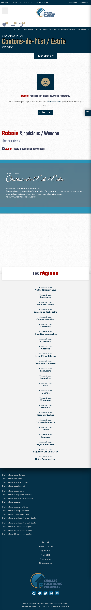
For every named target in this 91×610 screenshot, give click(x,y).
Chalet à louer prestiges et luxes (15, 514)
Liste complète (10, 141)
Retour (45, 112)
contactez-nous (54, 101)
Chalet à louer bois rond (12, 479)
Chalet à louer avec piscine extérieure (17, 498)
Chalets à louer (45, 289)
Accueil (17, 29)
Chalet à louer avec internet (13, 486)
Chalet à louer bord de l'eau (13, 475)
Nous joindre (53, 606)
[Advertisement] (45, 239)
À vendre (45, 554)
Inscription (73, 3)
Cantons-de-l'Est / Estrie (69, 29)
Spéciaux (45, 550)
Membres (84, 3)
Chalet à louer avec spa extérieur (15, 511)
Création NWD (64, 606)
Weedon (85, 29)
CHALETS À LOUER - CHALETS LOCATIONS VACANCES (24, 3)
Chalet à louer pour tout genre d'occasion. (39, 29)
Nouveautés (45, 563)
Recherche (46, 55)
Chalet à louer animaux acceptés (15, 482)
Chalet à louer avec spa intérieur (15, 507)
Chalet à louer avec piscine (13, 491)
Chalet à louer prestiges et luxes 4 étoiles (19, 518)
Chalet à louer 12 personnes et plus (17, 527)
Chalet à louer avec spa (11, 502)
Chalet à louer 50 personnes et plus (17, 534)
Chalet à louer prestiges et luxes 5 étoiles (19, 523)
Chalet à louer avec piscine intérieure (17, 495)
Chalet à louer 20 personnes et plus (17, 530)
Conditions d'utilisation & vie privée (34, 606)
